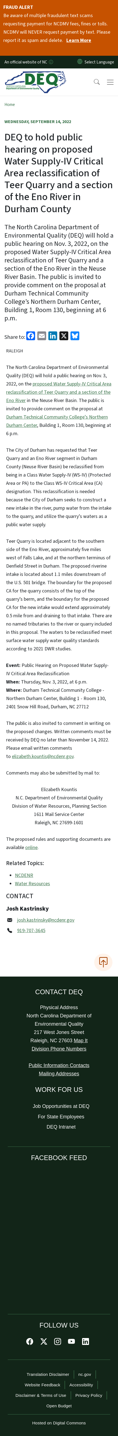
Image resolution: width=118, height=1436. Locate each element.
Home (9, 105)
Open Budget (59, 1405)
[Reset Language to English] (79, 62)
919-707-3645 (31, 930)
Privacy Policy (88, 1395)
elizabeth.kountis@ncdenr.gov (43, 756)
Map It (81, 1040)
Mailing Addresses (59, 1073)
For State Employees (61, 1116)
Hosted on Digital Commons (59, 1423)
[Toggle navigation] (110, 82)
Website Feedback (42, 1384)
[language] (100, 62)
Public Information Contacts (58, 1065)
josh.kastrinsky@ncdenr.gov (45, 920)
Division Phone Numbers (59, 1049)
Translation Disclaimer (48, 1374)
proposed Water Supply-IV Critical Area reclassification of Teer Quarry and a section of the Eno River (58, 392)
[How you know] (50, 62)
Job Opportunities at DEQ (61, 1106)
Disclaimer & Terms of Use (40, 1395)
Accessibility (81, 1384)
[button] (93, 82)
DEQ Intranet (61, 1127)
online (31, 847)
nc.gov (84, 1374)
